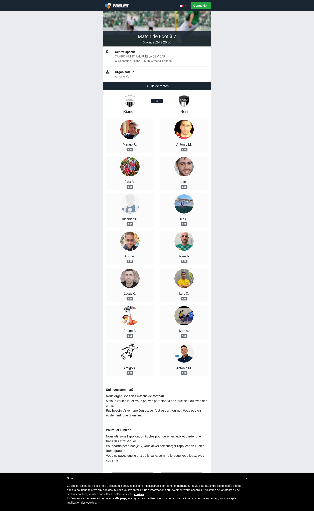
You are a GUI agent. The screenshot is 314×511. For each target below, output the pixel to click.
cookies (139, 494)
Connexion (200, 5)
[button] (182, 6)
